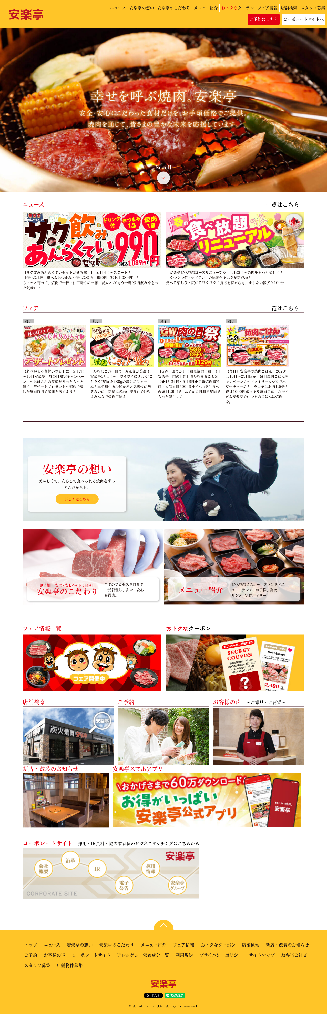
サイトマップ (262, 955)
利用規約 (184, 955)
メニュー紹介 (205, 7)
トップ (30, 945)
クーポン (237, 7)
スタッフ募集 (313, 7)
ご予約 (30, 955)
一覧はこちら (282, 204)
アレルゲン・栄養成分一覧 (143, 955)
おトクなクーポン (218, 945)
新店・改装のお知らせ (287, 945)
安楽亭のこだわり (173, 7)
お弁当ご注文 (294, 955)
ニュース (118, 7)
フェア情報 (267, 7)
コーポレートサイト (91, 955)
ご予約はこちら (263, 19)
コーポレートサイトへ (303, 19)
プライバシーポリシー (220, 955)
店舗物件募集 (70, 965)
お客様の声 (54, 955)
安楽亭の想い (141, 7)
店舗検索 (289, 7)
